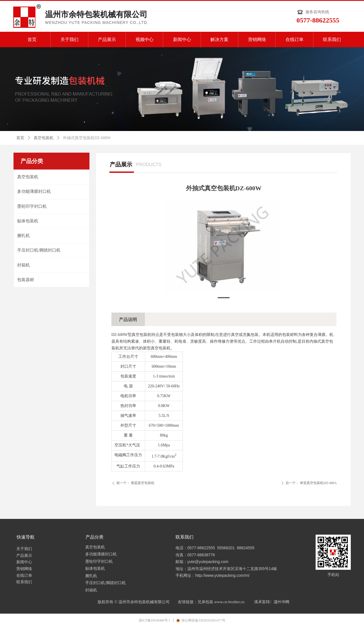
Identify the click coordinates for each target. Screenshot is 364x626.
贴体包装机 (27, 221)
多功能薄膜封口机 (34, 191)
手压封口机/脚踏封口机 (38, 250)
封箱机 (23, 265)
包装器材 (25, 279)
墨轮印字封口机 (32, 206)
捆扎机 (23, 235)
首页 (20, 138)
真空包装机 (43, 138)
